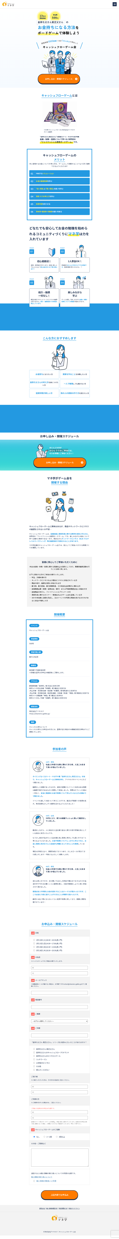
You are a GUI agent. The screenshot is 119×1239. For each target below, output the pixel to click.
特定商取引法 (63, 1212)
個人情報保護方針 (51, 1212)
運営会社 (42, 1212)
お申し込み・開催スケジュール (59, 78)
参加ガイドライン (74, 1212)
